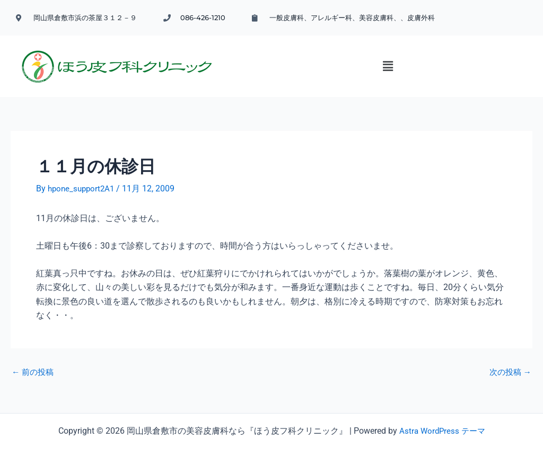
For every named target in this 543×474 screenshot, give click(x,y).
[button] (344, 69)
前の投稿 (34, 368)
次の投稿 (509, 368)
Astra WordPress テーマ (442, 428)
